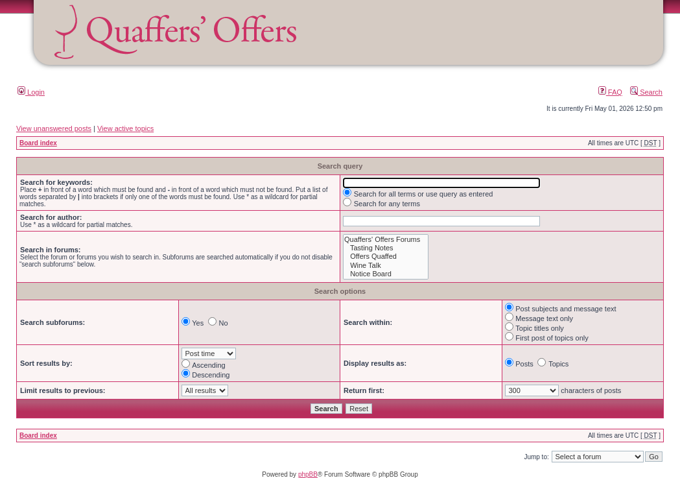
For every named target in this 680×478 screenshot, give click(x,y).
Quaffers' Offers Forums (385, 239)
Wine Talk (385, 265)
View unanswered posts (53, 128)
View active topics (125, 128)
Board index (38, 143)
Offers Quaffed (385, 256)
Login (31, 92)
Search (646, 92)
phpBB (308, 474)
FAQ (610, 92)
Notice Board (385, 274)
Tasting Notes (385, 248)
